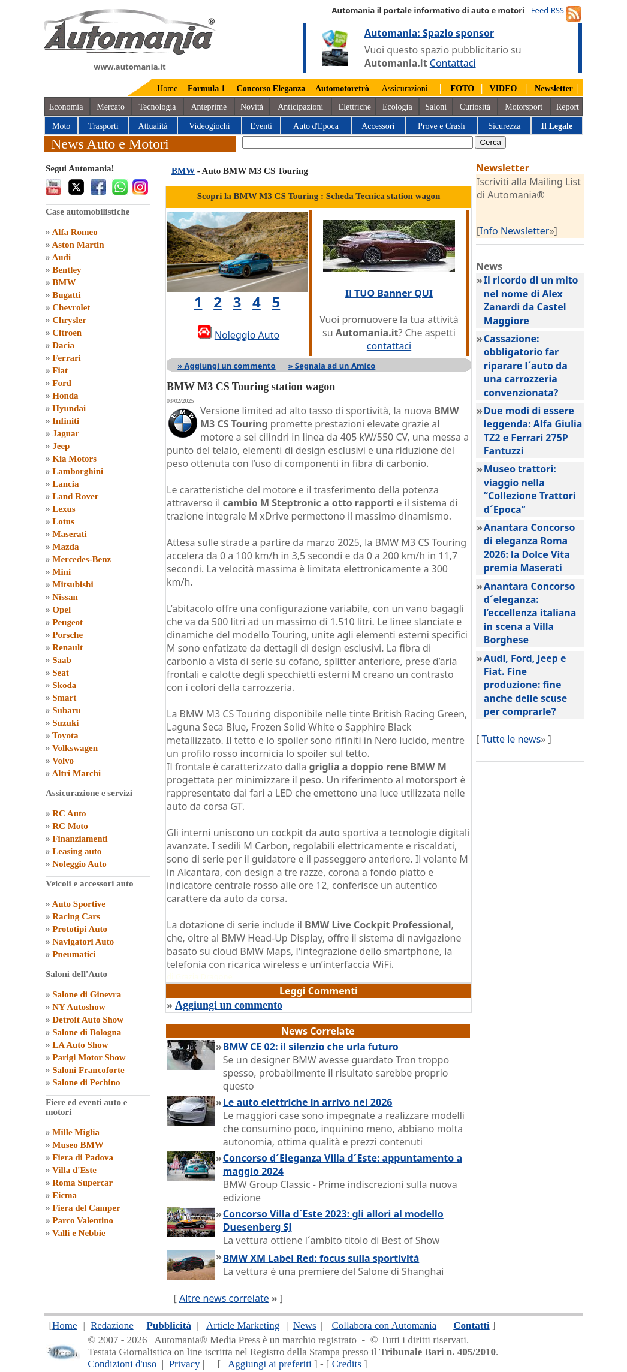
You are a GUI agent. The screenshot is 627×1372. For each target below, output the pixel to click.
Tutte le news (511, 739)
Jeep (61, 446)
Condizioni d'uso (122, 1364)
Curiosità (475, 106)
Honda (65, 395)
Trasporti (103, 126)
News (304, 1325)
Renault (67, 647)
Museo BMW (77, 1145)
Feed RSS (547, 10)
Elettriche (355, 106)
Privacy (184, 1364)
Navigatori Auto (83, 941)
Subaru (66, 710)
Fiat (60, 370)
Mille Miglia (76, 1132)
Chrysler (69, 320)
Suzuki (65, 723)
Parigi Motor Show (88, 1057)
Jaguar (65, 433)
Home (167, 88)
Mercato (111, 106)
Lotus (63, 521)
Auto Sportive (78, 904)
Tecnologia (157, 106)
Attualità (153, 126)
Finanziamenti (80, 838)
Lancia (65, 484)
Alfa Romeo (74, 232)
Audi (61, 257)
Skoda (64, 685)
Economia (66, 106)
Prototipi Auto (79, 929)
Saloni (436, 106)
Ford (61, 383)
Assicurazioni (405, 88)
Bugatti (66, 295)
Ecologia (397, 106)
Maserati (69, 534)
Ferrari (66, 358)
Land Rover (75, 496)
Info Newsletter (514, 230)
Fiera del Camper (86, 1208)
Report (567, 106)
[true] (357, 142)
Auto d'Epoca (316, 126)
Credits (346, 1364)
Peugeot (67, 622)
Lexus (63, 509)
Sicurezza (504, 126)
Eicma (64, 1195)
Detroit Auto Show (87, 1019)
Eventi (261, 126)
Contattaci (453, 63)
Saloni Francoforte (88, 1070)
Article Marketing (242, 1325)
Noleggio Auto (79, 864)
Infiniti (65, 421)
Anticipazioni (300, 106)
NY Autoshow (78, 1007)
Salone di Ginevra (86, 994)
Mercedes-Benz (81, 559)
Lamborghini (77, 471)
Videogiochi (209, 126)
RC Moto (70, 826)
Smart (64, 697)
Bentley (66, 270)
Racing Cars (76, 916)
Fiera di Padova (82, 1157)
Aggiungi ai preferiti (270, 1364)
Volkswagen (75, 748)
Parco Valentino (82, 1220)
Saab (61, 660)
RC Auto (69, 813)
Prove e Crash (441, 126)
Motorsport (523, 106)
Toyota (65, 735)
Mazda (65, 546)
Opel (61, 609)
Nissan (65, 597)
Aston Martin (78, 244)
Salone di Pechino (86, 1082)
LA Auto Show (80, 1045)
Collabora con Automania (384, 1325)
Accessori (377, 126)
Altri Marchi (76, 773)
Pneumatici (74, 954)
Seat (60, 672)
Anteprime (209, 106)
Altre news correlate (224, 1298)
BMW (64, 282)
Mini (61, 572)
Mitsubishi (72, 584)
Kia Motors (74, 458)
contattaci (389, 345)
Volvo (63, 760)
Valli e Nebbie (78, 1233)
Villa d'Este (74, 1170)
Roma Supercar (82, 1182)
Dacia (63, 345)
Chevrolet (71, 307)
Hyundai (69, 408)
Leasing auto (76, 851)
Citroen (67, 332)
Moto (61, 126)
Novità (251, 106)
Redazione (112, 1325)
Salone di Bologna (86, 1032)
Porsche (67, 635)
